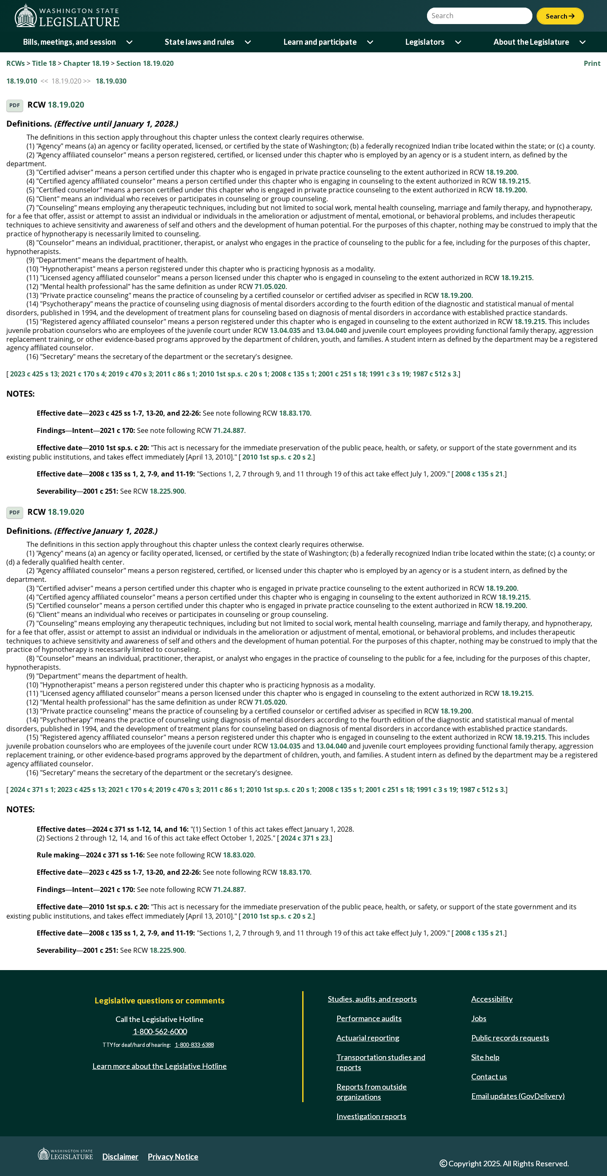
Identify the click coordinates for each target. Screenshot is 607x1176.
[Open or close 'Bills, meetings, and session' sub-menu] (130, 42)
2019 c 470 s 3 (130, 373)
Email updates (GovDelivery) (518, 1095)
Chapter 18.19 (86, 63)
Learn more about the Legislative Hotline (159, 1066)
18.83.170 (294, 413)
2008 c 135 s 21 (479, 474)
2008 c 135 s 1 (293, 373)
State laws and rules (199, 41)
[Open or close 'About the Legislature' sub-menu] (583, 42)
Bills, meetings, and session (69, 41)
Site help (485, 1057)
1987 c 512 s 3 (435, 373)
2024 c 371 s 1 (32, 789)
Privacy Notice (173, 1156)
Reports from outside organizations (371, 1091)
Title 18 (44, 63)
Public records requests (510, 1037)
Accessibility (492, 998)
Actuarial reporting (367, 1037)
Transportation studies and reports (380, 1062)
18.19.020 (66, 105)
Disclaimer (120, 1156)
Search (560, 16)
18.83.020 (238, 855)
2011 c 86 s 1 (176, 373)
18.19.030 (111, 81)
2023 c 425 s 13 (34, 373)
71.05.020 (270, 286)
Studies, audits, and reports (372, 998)
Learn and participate (320, 41)
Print (592, 63)
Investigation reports (371, 1116)
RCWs (15, 63)
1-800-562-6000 (160, 1031)
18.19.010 (21, 81)
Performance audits (369, 1018)
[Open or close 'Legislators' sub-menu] (459, 42)
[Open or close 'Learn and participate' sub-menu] (371, 42)
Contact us (489, 1076)
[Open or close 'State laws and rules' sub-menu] (248, 42)
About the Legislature (531, 41)
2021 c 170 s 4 (83, 373)
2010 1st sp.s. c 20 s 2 (276, 457)
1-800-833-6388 (194, 1045)
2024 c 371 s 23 (304, 838)
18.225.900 (167, 491)
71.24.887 (228, 430)
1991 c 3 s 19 (389, 373)
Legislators (425, 41)
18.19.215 (513, 181)
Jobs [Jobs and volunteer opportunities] (478, 1018)
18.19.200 (501, 172)
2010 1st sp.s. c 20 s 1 (233, 373)
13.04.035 (285, 330)
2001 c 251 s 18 (342, 373)
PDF (14, 105)
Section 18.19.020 (145, 63)
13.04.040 (331, 330)
